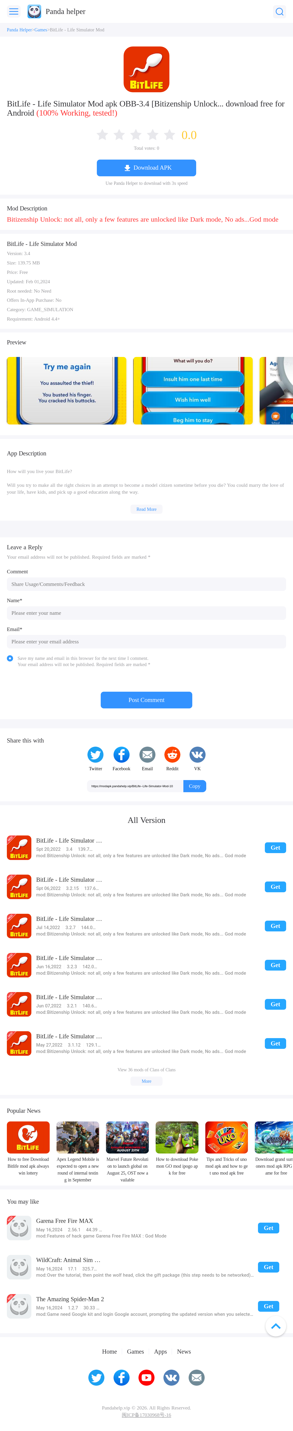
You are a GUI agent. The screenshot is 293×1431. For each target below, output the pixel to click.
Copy (195, 786)
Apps (160, 1352)
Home (109, 1352)
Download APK (152, 167)
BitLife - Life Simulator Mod (77, 29)
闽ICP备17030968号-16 (146, 1415)
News (184, 1352)
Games (41, 29)
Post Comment (146, 699)
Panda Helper (19, 29)
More (146, 1081)
